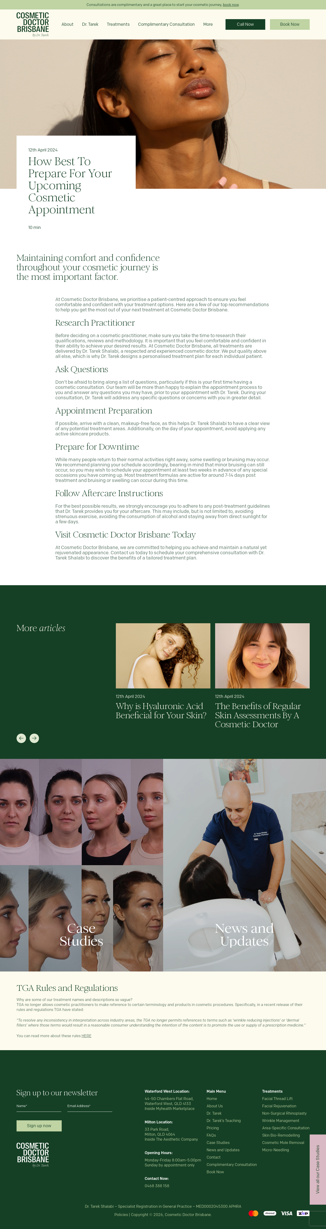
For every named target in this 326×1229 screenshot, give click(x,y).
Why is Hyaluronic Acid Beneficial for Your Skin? (161, 711)
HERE (86, 1036)
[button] (21, 738)
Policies (121, 1214)
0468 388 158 (157, 1186)
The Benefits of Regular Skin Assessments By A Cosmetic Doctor (258, 715)
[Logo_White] (33, 1144)
